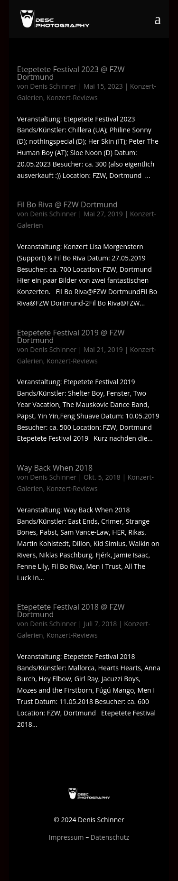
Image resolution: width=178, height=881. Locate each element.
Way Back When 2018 (55, 468)
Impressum (66, 837)
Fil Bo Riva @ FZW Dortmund (67, 204)
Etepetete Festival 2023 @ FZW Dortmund (71, 73)
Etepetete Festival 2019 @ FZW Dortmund (71, 336)
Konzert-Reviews (72, 97)
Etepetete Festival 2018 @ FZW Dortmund (71, 611)
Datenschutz (110, 837)
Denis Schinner (53, 86)
